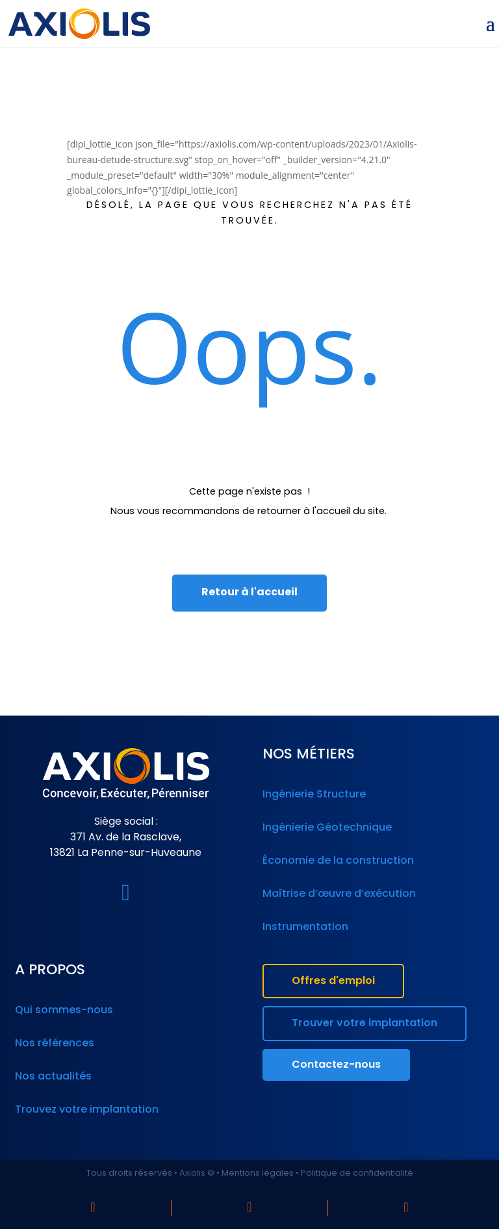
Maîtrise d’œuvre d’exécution (339, 894)
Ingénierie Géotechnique (327, 828)
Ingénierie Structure (314, 795)
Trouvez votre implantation (87, 1110)
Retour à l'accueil (249, 593)
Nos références (54, 1044)
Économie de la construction (338, 861)
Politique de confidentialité (357, 1173)
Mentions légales (258, 1173)
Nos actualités (53, 1077)
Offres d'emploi (333, 981)
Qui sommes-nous (64, 1010)
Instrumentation (305, 927)
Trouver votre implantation (364, 1023)
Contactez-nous (336, 1065)
